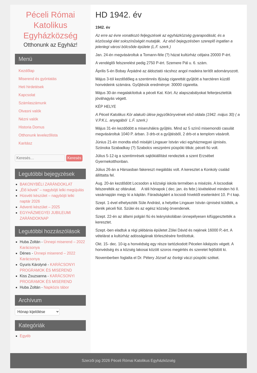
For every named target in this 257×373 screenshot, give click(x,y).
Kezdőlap (26, 71)
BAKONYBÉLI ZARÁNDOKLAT (46, 184)
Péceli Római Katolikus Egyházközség (50, 25)
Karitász (25, 143)
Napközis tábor (56, 287)
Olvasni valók (29, 111)
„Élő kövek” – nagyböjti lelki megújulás (52, 190)
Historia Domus (31, 127)
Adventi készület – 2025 (40, 207)
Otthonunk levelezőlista (37, 135)
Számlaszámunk (32, 103)
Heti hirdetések (31, 87)
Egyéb (25, 336)
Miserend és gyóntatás (37, 79)
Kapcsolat (26, 95)
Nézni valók (28, 119)
